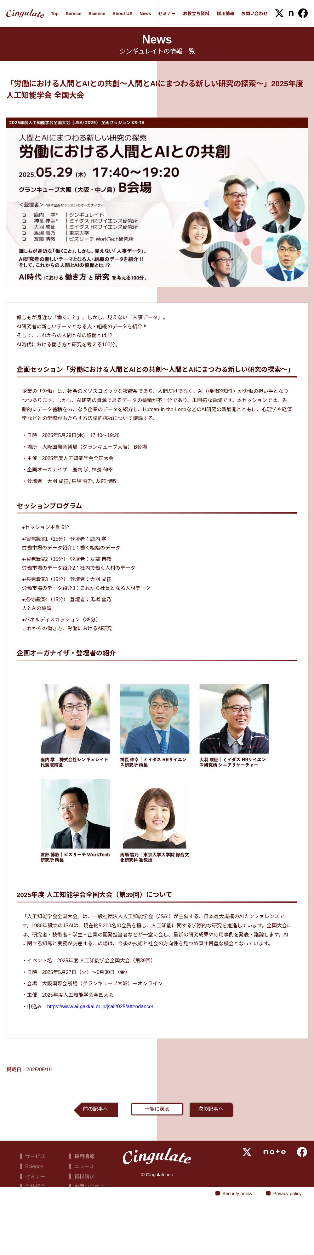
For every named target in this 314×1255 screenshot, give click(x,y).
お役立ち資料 (196, 13)
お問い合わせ (254, 13)
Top (55, 13)
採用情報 (225, 13)
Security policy (228, 1248)
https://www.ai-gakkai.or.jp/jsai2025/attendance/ (103, 1045)
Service (74, 13)
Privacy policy (283, 1248)
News (145, 13)
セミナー (167, 13)
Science (96, 13)
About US (122, 13)
